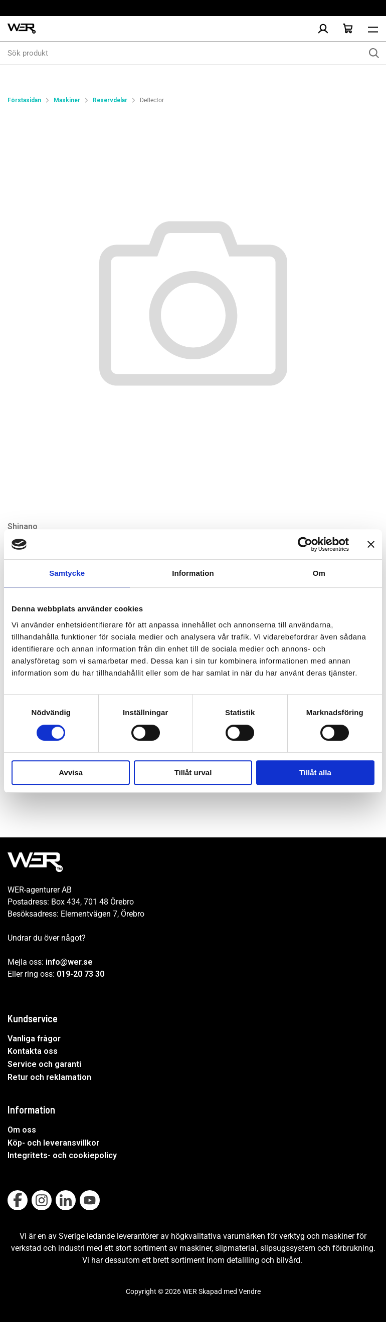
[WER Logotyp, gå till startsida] (22, 29)
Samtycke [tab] (67, 573)
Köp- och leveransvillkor (53, 1143)
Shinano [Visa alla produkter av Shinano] (23, 526)
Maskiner (67, 100)
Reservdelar (110, 100)
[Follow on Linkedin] (66, 1200)
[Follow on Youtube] (90, 1200)
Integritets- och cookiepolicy (62, 1155)
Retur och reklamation (49, 1077)
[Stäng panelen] (370, 544)
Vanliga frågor (34, 1038)
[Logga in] (322, 29)
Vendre (250, 1291)
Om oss (22, 1130)
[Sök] (373, 53)
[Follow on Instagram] (42, 1200)
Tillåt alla (315, 772)
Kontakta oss (33, 1051)
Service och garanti (44, 1064)
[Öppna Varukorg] (347, 29)
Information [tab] (193, 573)
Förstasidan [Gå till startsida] (24, 100)
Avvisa (71, 772)
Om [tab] (319, 573)
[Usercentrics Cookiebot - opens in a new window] (305, 544)
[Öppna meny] (372, 29)
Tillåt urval (193, 772)
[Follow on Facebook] (18, 1200)
